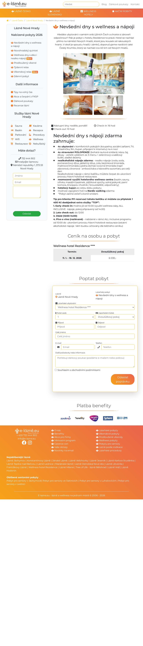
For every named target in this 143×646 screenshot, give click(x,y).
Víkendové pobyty (107, 433)
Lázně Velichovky (78, 460)
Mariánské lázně (64, 464)
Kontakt (135, 4)
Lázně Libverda (114, 464)
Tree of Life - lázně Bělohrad (91, 467)
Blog (104, 4)
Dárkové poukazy (118, 4)
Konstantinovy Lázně (38, 460)
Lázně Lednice (45, 464)
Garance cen (59, 443)
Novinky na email (62, 450)
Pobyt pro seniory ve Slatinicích (60, 480)
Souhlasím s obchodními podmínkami (79, 370)
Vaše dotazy (59, 447)
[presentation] (31, 203)
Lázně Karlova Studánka (120, 460)
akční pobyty (122, 11)
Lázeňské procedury (109, 450)
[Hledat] (81, 4)
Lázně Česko (17, 20)
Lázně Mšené (66, 467)
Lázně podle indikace (109, 447)
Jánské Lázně (60, 460)
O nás (56, 430)
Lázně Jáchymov (16, 460)
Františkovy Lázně (17, 467)
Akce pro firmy (61, 437)
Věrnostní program (63, 440)
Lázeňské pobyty (107, 430)
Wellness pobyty (107, 440)
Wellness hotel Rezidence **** (74, 246)
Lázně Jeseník (98, 460)
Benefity (57, 433)
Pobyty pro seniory (108, 443)
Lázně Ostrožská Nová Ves (89, 464)
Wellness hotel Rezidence (42, 467)
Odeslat (26, 213)
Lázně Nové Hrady (34, 20)
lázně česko (21, 11)
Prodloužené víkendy (109, 437)
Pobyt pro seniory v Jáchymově (24, 480)
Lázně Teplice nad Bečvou (21, 464)
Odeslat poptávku (122, 379)
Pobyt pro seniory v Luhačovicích (97, 480)
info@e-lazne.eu (27, 438)
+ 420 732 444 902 (27, 435)
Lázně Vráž (114, 467)
